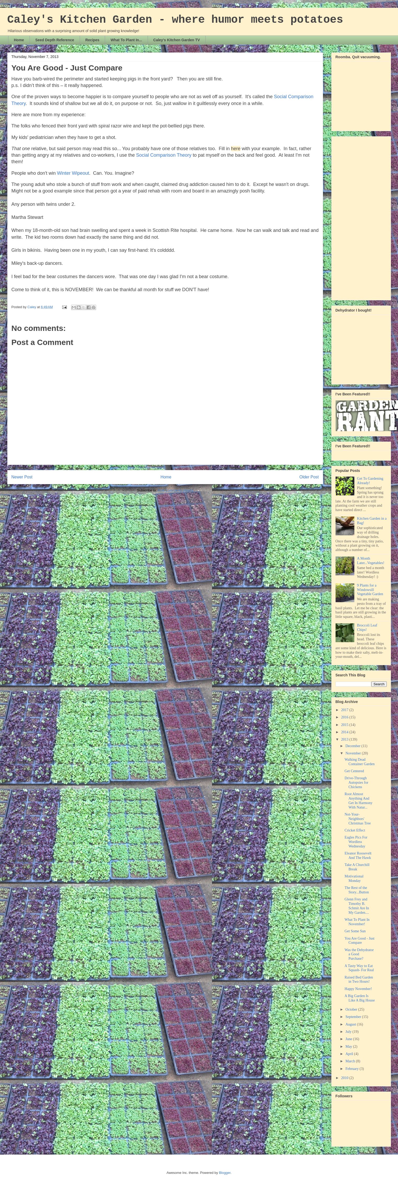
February (352, 1069)
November (353, 753)
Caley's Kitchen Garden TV (176, 40)
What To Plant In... (126, 40)
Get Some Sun (355, 931)
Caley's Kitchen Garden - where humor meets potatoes (175, 20)
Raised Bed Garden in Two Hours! (358, 979)
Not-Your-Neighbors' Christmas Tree (357, 818)
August (351, 1024)
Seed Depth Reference (54, 40)
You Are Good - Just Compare (359, 940)
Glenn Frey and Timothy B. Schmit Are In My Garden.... (356, 905)
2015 (345, 725)
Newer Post (22, 477)
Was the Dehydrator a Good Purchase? (359, 954)
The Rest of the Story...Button (356, 890)
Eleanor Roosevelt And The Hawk (357, 855)
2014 (345, 732)
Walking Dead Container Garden (359, 762)
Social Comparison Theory (164, 155)
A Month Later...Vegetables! (370, 561)
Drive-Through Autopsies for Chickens (356, 782)
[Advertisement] (356, 216)
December (353, 746)
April (349, 1054)
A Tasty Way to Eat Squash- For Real (359, 968)
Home (19, 40)
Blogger (224, 1173)
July (349, 1032)
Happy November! (358, 989)
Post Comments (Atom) (175, 490)
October (351, 1009)
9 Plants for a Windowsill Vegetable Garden (370, 589)
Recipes (92, 40)
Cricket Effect (354, 830)
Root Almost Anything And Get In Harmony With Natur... (358, 800)
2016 (345, 717)
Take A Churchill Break (356, 867)
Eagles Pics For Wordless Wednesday (355, 841)
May (349, 1047)
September (353, 1017)
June (349, 1039)
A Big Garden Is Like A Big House (359, 998)
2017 (345, 710)
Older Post (309, 477)
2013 (345, 739)
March (350, 1061)
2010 (345, 1078)
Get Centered (354, 771)
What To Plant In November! (357, 922)
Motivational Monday (353, 878)
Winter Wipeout (73, 173)
